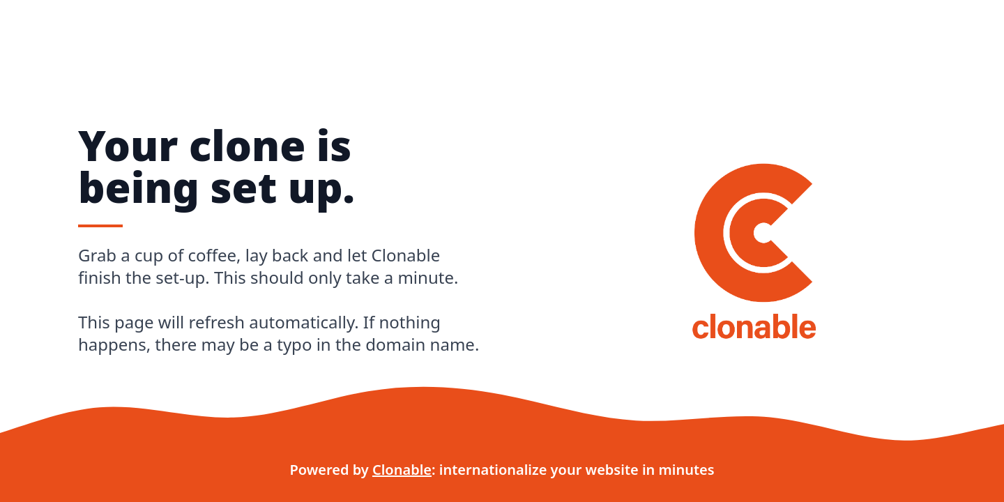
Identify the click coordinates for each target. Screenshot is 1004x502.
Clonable (402, 469)
